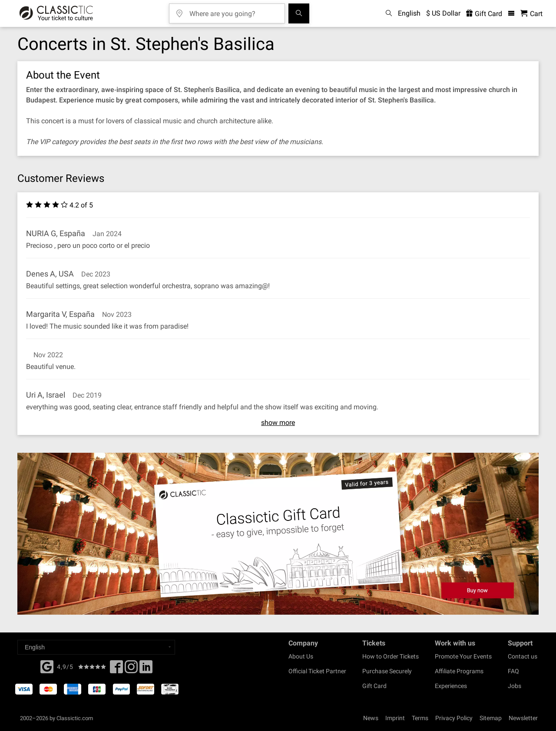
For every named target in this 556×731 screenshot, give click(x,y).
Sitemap (491, 718)
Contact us (522, 656)
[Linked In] (145, 669)
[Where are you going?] (233, 10)
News (370, 718)
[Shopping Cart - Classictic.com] (531, 14)
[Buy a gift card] (278, 534)
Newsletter (523, 718)
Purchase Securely (387, 671)
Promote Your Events (463, 656)
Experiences (451, 685)
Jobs (514, 685)
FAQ (513, 671)
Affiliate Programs (459, 671)
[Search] (298, 13)
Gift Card (374, 685)
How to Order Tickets (390, 656)
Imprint (395, 718)
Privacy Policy (454, 718)
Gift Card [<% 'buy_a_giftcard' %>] (484, 14)
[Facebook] (46, 665)
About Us (300, 656)
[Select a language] (96, 647)
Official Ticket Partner (317, 671)
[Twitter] (131, 669)
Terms (420, 718)
